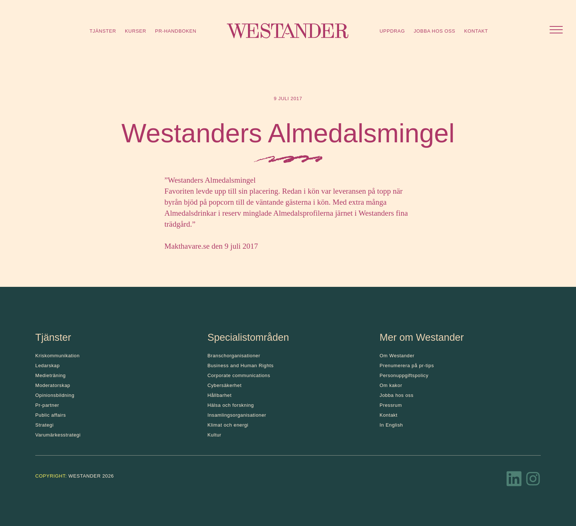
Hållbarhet (220, 395)
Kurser (135, 31)
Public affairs (50, 415)
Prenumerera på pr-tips (406, 365)
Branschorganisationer (234, 355)
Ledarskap (47, 365)
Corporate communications (239, 375)
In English (391, 425)
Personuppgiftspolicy (403, 375)
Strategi (44, 425)
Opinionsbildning (55, 395)
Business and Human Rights (241, 365)
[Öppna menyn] (556, 30)
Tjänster (103, 31)
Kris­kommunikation (57, 355)
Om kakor (390, 385)
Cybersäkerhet (225, 385)
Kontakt (476, 31)
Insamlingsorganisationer (237, 415)
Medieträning (50, 375)
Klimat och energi (228, 425)
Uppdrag (392, 31)
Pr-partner (47, 405)
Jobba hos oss (434, 31)
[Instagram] (533, 481)
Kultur (215, 435)
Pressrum (390, 405)
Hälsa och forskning (231, 405)
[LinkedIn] (514, 481)
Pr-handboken (176, 31)
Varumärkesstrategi (57, 435)
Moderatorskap (52, 385)
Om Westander (396, 355)
